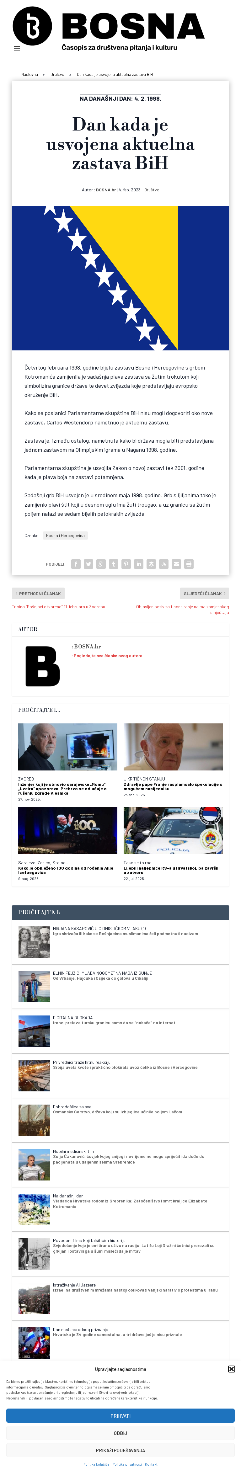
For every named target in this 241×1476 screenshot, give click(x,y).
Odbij (120, 1433)
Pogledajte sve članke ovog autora (108, 655)
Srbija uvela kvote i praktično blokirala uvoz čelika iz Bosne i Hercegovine (125, 1067)
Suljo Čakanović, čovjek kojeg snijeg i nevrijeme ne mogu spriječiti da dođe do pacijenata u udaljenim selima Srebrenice (128, 1159)
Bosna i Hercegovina (65, 535)
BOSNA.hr (106, 189)
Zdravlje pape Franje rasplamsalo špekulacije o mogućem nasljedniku (173, 786)
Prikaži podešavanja (120, 1450)
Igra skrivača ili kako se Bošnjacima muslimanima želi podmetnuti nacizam (125, 933)
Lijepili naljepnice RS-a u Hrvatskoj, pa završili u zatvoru (172, 870)
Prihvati (121, 1416)
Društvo (151, 189)
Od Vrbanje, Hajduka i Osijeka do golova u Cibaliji (100, 978)
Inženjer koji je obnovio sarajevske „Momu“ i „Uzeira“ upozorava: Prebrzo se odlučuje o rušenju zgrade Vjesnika (63, 788)
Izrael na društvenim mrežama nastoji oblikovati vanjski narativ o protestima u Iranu (135, 1289)
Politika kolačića (96, 1464)
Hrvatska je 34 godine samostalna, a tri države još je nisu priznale (117, 1334)
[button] (231, 1369)
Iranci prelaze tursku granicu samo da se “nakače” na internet (114, 1022)
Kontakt (151, 1464)
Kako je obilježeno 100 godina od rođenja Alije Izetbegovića (65, 870)
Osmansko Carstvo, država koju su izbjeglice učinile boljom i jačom (117, 1111)
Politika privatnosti (127, 1464)
